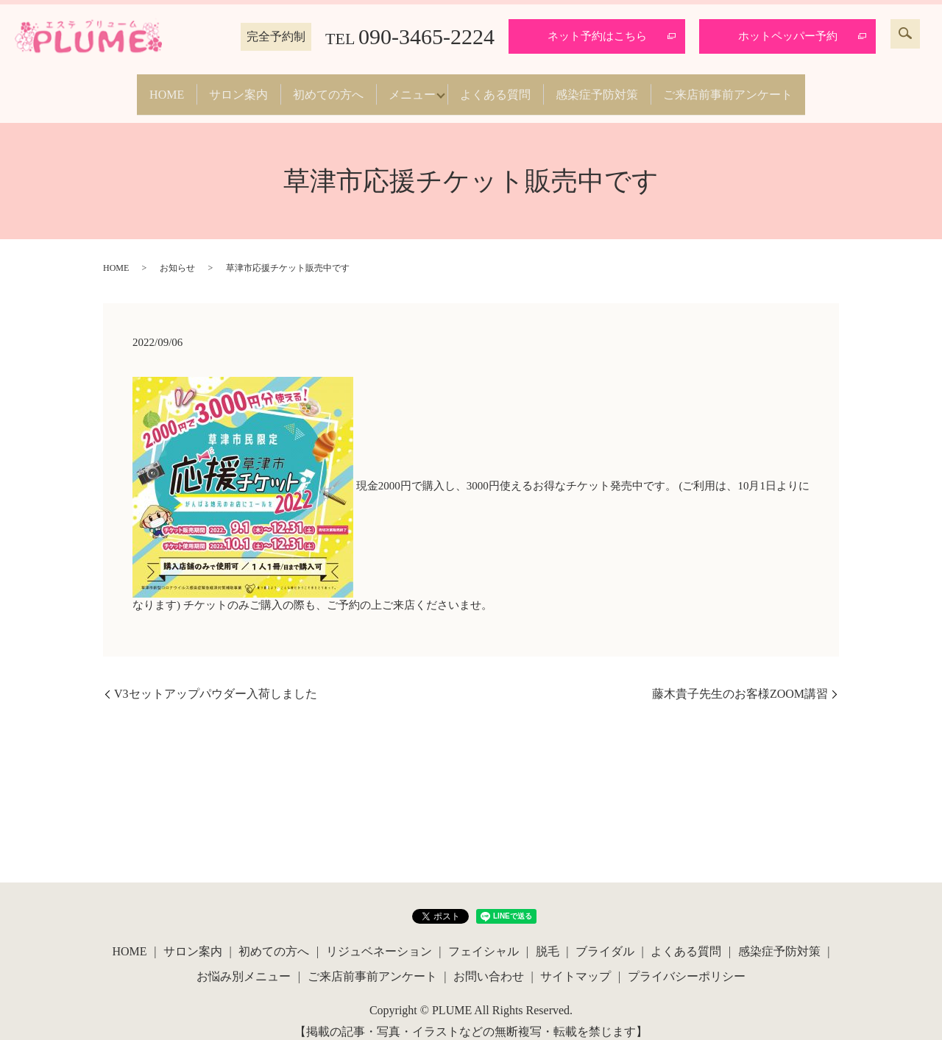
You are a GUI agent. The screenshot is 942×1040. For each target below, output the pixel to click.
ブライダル (605, 936)
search (905, 34)
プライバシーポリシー (687, 961)
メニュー (412, 86)
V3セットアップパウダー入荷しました (215, 679)
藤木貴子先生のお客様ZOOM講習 (740, 679)
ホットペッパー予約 (787, 36)
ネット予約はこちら (597, 36)
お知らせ (177, 253)
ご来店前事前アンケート (759, 86)
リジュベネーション (379, 936)
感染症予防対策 (618, 86)
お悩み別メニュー (243, 961)
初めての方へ (318, 86)
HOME (135, 86)
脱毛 (547, 936)
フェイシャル (483, 936)
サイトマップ (575, 961)
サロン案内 (217, 86)
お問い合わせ (488, 961)
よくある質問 (506, 86)
